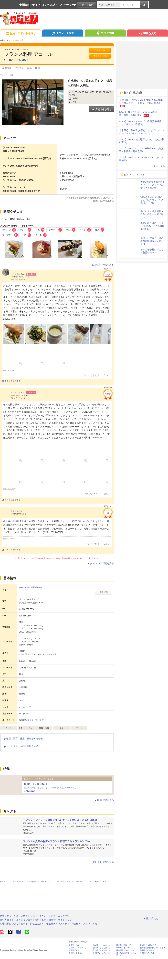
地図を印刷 (103, 592)
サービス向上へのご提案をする (20, 746)
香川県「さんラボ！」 (102, 950)
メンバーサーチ (68, 4)
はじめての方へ (50, 4)
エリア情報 (105, 33)
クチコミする (100, 56)
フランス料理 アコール (28, 54)
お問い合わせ (49, 919)
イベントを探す (62, 33)
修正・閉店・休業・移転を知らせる (23, 738)
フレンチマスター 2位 (18, 279)
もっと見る (158, 166)
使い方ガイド (7, 919)
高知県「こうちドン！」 (150, 953)
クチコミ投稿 (86, 4)
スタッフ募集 (90, 923)
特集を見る (147, 33)
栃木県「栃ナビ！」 (77, 945)
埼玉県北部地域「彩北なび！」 (126, 954)
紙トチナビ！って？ (34, 720)
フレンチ (4, 75)
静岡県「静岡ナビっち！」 (127, 945)
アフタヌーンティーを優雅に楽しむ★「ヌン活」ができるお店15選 (60, 819)
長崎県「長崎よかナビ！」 (151, 945)
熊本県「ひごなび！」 (102, 945)
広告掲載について (9, 923)
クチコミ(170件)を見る (100, 563)
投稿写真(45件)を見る (101, 264)
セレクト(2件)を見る (102, 862)
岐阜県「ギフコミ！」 (125, 948)
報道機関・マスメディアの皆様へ (63, 923)
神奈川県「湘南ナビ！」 (126, 950)
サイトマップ (65, 919)
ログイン (35, 4)
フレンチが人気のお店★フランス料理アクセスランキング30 (56, 841)
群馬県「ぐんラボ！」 (78, 950)
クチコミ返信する (11, 381)
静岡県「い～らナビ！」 (150, 950)
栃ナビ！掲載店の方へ (32, 923)
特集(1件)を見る (104, 800)
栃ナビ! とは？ (152, 918)
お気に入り (100, 50)
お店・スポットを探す (20, 33)
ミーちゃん (15, 274)
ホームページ (25, 707)
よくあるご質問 (24, 919)
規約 (37, 919)
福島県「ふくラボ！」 (78, 948)
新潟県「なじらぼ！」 (102, 948)
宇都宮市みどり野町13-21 (30, 587)
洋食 (12, 75)
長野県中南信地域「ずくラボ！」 (153, 948)
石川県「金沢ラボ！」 (78, 953)
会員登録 (24, 4)
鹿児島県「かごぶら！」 (102, 953)
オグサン (14, 511)
